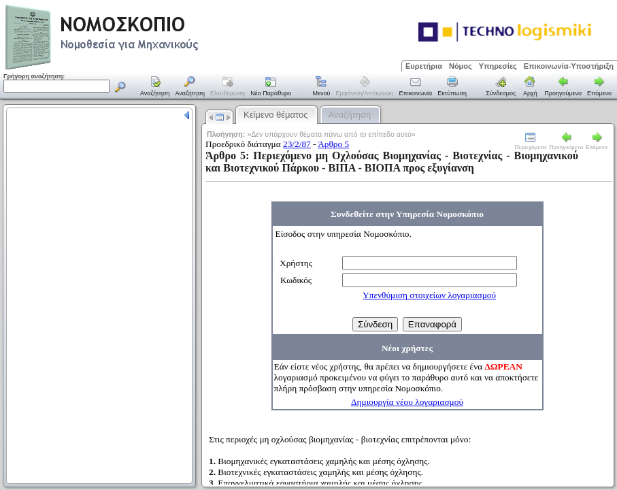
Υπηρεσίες (498, 66)
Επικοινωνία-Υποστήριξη (569, 66)
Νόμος (460, 66)
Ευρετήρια (423, 66)
